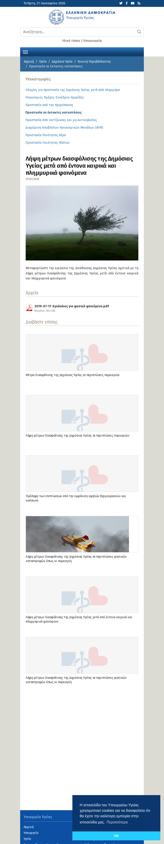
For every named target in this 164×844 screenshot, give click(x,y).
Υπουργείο (31, 833)
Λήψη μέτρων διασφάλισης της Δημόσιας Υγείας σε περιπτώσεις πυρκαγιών (77, 436)
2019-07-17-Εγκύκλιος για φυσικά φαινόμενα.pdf (71, 307)
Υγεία (42, 62)
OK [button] (116, 836)
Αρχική (29, 62)
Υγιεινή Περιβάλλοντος (94, 62)
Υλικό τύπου (71, 41)
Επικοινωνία (92, 41)
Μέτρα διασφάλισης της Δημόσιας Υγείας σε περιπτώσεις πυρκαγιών (73, 375)
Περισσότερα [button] (117, 822)
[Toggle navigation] (25, 51)
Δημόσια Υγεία (62, 62)
